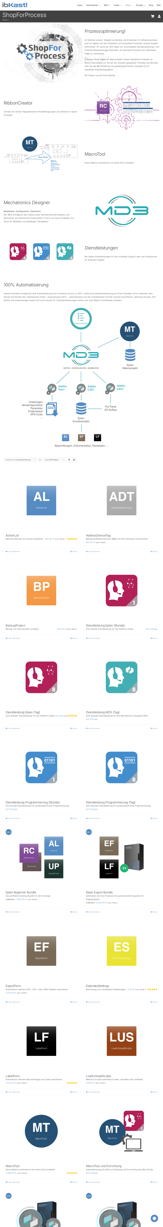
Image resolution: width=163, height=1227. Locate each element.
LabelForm (13, 1076)
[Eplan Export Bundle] (121, 857)
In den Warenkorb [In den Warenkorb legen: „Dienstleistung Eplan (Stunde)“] (94, 638)
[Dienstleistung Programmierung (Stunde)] (41, 767)
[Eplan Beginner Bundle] (41, 857)
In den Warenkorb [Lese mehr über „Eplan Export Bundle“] (94, 912)
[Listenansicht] (74, 459)
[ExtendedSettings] (121, 951)
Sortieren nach (17, 460)
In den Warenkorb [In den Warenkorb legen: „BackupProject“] (13, 638)
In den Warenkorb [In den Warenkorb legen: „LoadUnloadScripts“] (94, 1092)
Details (74, 551)
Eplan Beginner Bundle (21, 892)
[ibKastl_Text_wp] (14, 3)
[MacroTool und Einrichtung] (121, 1131)
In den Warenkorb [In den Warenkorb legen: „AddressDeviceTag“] (94, 551)
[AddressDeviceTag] (121, 500)
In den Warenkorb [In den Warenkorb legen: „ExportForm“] (13, 1002)
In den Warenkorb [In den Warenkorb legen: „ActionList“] (13, 551)
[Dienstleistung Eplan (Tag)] (41, 677)
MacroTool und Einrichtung (103, 1166)
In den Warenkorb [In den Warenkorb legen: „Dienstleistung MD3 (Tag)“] (94, 728)
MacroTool (13, 1166)
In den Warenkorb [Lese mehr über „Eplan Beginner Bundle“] (13, 912)
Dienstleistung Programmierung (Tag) (110, 802)
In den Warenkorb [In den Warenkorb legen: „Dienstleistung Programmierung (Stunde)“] (13, 818)
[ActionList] (41, 500)
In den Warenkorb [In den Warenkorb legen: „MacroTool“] (13, 1182)
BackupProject (15, 625)
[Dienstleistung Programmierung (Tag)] (121, 767)
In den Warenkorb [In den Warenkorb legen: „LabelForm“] (13, 1092)
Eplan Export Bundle (99, 892)
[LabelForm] (41, 1041)
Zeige (51, 460)
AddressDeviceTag (98, 535)
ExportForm (13, 986)
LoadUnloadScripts (98, 1076)
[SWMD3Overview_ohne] (122, 184)
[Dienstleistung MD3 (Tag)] (121, 677)
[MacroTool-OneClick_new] (41, 134)
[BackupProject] (41, 590)
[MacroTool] (41, 1131)
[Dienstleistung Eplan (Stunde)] (121, 590)
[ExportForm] (41, 951)
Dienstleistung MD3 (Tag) (103, 712)
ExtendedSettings (97, 986)
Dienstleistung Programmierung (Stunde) (33, 802)
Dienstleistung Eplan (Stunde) (105, 625)
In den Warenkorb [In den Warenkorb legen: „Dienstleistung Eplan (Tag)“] (13, 728)
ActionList (12, 535)
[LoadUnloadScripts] (121, 1041)
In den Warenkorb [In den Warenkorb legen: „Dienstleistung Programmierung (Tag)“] (94, 818)
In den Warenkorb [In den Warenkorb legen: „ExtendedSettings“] (94, 1002)
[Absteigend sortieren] (40, 459)
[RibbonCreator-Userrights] (122, 85)
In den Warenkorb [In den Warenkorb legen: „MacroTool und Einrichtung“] (94, 1182)
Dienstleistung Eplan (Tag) (23, 712)
